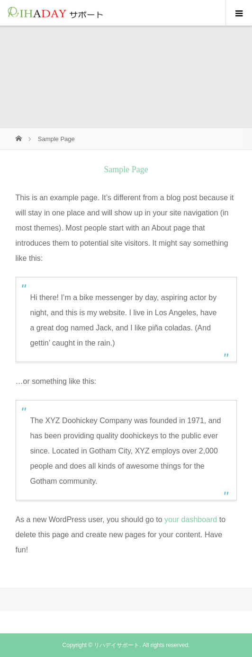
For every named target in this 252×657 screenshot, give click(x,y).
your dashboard (190, 519)
